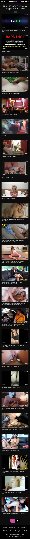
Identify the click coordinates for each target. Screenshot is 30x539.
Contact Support (15, 534)
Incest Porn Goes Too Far (7, 177)
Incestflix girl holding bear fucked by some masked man (13, 409)
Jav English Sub (22, 527)
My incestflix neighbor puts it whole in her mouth (12, 429)
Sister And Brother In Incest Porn (9, 156)
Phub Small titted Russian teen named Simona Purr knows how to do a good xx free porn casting (13, 262)
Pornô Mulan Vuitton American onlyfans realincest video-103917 (13, 346)
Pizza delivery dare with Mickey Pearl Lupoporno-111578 (13, 472)
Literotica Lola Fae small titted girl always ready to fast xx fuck (13, 220)
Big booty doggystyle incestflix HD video (11, 387)
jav (7, 534)
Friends (5, 531)
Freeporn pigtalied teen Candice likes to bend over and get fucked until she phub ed (13, 241)
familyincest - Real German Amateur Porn (11, 93)
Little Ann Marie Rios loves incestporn (10, 450)
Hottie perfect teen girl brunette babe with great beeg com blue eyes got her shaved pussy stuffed (13, 304)
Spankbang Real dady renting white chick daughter (13, 513)
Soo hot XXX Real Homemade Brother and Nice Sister (12, 493)
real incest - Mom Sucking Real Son (10, 114)
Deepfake (12, 527)
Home (5, 527)
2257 (25, 531)
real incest (4, 135)
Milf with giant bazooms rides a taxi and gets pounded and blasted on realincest (12, 283)
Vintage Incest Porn (6, 51)
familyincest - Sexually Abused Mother (10, 72)
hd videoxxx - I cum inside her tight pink (10, 366)
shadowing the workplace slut (8, 198)
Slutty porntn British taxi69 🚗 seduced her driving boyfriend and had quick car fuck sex (13, 325)
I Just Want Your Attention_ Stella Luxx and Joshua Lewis (13, 31)
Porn (11, 531)
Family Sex (18, 531)
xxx (23, 534)
